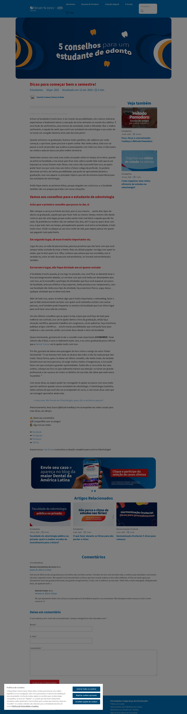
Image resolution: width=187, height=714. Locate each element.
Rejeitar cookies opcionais (86, 695)
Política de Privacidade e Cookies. (25, 706)
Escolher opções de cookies (86, 702)
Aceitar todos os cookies (86, 689)
